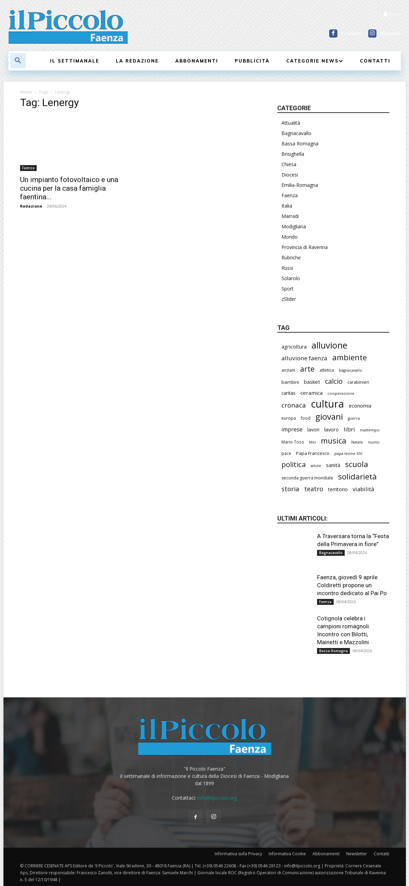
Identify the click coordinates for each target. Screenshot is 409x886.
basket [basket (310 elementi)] (312, 381)
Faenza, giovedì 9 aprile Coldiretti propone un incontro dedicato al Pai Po (352, 585)
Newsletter (356, 854)
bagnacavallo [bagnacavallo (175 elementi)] (350, 370)
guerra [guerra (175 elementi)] (354, 418)
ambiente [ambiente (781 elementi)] (349, 357)
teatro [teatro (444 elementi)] (313, 489)
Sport (287, 288)
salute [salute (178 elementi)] (315, 465)
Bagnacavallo (296, 133)
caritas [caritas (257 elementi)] (288, 393)
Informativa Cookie (287, 854)
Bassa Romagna (299, 143)
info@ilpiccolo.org (217, 797)
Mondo (289, 237)
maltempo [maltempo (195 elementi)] (370, 429)
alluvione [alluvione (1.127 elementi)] (329, 345)
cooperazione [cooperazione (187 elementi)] (340, 393)
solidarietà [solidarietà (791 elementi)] (357, 476)
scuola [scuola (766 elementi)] (356, 464)
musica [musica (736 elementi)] (333, 440)
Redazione (31, 206)
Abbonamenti (326, 854)
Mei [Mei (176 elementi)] (312, 442)
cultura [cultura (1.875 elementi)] (327, 404)
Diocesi (289, 174)
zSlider (288, 299)
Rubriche (291, 257)
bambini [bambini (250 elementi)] (290, 382)
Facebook (352, 33)
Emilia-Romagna (299, 185)
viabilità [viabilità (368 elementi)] (363, 489)
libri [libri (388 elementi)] (349, 429)
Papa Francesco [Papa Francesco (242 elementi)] (312, 453)
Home (26, 92)
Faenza (28, 167)
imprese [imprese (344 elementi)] (292, 429)
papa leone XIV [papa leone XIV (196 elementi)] (348, 453)
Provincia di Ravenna (304, 247)
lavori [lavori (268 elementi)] (313, 429)
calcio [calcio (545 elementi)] (334, 381)
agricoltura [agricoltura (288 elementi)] (294, 346)
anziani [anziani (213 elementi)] (288, 370)
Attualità (290, 123)
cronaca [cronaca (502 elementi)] (293, 405)
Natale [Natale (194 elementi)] (357, 442)
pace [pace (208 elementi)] (286, 453)
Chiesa (288, 164)
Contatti (381, 854)
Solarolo (290, 278)
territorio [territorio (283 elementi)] (338, 489)
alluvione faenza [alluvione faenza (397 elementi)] (304, 358)
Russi (287, 268)
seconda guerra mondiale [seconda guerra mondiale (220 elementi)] (307, 478)
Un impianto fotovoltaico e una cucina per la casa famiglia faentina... (69, 188)
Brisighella (292, 154)
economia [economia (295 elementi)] (360, 405)
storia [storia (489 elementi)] (290, 488)
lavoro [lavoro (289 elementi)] (331, 429)
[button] (18, 60)
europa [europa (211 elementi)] (288, 418)
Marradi (290, 216)
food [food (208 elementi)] (305, 418)
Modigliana (293, 226)
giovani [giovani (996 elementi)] (329, 416)
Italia (286, 205)
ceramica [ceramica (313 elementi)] (311, 392)
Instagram (391, 33)
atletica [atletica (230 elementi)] (326, 370)
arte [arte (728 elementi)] (307, 368)
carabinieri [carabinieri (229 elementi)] (358, 382)
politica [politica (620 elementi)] (293, 464)
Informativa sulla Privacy (238, 854)
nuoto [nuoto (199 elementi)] (374, 442)
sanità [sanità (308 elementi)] (333, 464)
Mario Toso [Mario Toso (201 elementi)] (292, 442)
